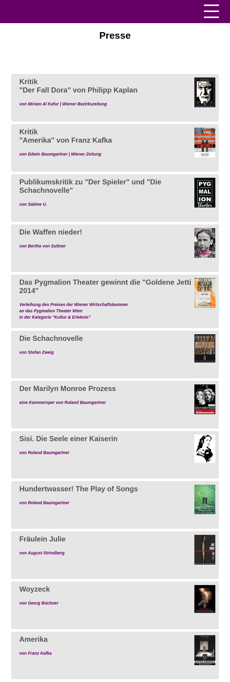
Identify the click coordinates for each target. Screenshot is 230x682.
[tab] (114, 97)
